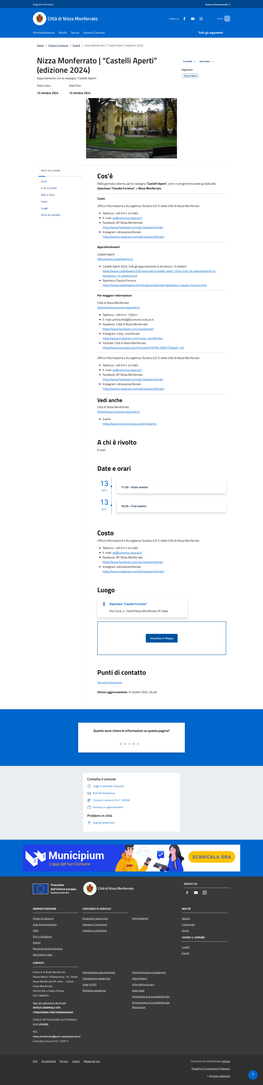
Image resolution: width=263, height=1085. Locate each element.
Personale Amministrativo (48, 949)
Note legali (138, 990)
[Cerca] (226, 19)
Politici (37, 943)
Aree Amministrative (45, 924)
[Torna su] (253, 1075)
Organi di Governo (43, 918)
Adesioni (225, 1069)
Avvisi (185, 930)
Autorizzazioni (140, 918)
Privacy (64, 1061)
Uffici (36, 930)
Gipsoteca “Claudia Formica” (128, 604)
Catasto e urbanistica (95, 930)
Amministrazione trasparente (149, 972)
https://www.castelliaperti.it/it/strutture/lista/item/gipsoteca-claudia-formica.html (155, 285)
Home (40, 45)
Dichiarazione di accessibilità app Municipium (150, 1005)
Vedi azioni (207, 61)
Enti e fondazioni (42, 937)
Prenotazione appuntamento (99, 972)
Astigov (226, 1061)
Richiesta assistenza (94, 990)
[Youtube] (188, 18)
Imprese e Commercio (95, 924)
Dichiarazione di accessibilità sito (151, 996)
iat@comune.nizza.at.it (127, 218)
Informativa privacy (143, 984)
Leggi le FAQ (90, 984)
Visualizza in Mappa (161, 638)
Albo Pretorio (139, 978)
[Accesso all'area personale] (216, 4)
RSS (35, 1061)
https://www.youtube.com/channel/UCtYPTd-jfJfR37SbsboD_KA (143, 347)
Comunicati (188, 924)
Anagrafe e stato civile (95, 918)
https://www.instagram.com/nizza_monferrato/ (133, 338)
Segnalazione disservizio (96, 978)
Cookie (76, 1061)
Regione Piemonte (43, 4)
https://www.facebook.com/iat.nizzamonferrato (133, 227)
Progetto (196, 1069)
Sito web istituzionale (109, 682)
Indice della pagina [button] (50, 170)
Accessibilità (49, 1061)
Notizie (186, 918)
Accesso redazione (219, 1076)
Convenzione (211, 1069)
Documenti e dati (42, 955)
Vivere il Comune (58, 45)
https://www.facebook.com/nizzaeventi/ (128, 329)
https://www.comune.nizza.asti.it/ (118, 307)
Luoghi (186, 947)
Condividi (190, 61)
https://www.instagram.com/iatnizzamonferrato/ (134, 236)
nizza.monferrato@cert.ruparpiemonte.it (57, 1036)
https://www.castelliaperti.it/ (115, 259)
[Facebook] (179, 18)
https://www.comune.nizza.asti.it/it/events (129, 423)
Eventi (76, 45)
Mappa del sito (92, 1061)
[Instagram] (196, 18)
